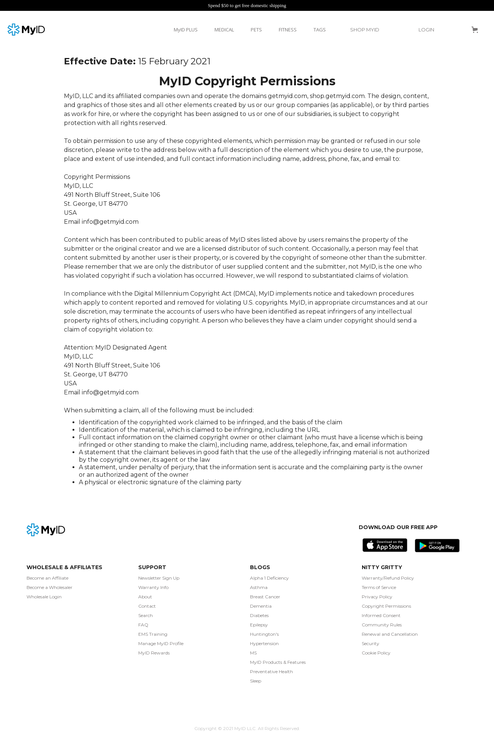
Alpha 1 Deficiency (269, 578)
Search (145, 615)
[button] (368, 29)
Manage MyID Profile (160, 643)
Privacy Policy (377, 596)
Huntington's (264, 634)
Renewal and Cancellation (390, 634)
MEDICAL (224, 29)
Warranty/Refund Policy (388, 578)
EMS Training (152, 634)
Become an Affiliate (47, 578)
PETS (256, 29)
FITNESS (288, 29)
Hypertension (264, 643)
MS (253, 653)
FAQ (143, 625)
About (145, 596)
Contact (147, 606)
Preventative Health (271, 671)
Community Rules (382, 625)
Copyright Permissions (386, 606)
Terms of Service (379, 587)
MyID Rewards (154, 653)
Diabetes (259, 615)
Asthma (259, 587)
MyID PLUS (186, 29)
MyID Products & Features (278, 662)
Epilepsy (259, 625)
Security (370, 643)
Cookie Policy (376, 653)
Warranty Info (153, 587)
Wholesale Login (44, 596)
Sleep (255, 681)
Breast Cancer (265, 596)
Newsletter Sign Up (158, 578)
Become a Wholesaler (49, 587)
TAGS (320, 29)
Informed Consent (381, 615)
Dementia (261, 606)
